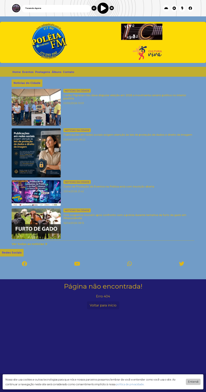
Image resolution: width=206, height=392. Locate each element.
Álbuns (56, 72)
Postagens (42, 72)
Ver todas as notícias (29, 244)
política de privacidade (130, 384)
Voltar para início (103, 305)
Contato (68, 72)
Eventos (28, 72)
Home (16, 72)
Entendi (193, 381)
